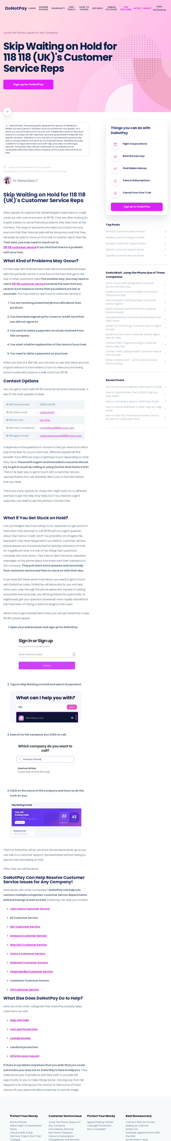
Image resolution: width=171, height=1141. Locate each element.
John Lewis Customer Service (30, 909)
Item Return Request (61, 1132)
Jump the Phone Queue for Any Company (30, 33)
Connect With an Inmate (140, 1122)
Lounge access (20, 1038)
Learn (32, 8)
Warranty (58, 8)
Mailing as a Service (137, 1125)
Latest (137, 8)
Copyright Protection (99, 1125)
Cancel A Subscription (61, 1136)
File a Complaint (96, 1129)
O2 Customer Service (24, 990)
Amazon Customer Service (28, 936)
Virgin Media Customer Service (31, 971)
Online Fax (132, 1129)
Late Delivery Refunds (61, 1129)
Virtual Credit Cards (21, 1132)
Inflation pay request (24, 1056)
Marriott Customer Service (28, 945)
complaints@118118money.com (57, 428)
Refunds (97, 8)
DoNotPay (16, 8)
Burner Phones (43, 8)
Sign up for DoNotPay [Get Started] (28, 84)
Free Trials (71, 8)
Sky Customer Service (25, 927)
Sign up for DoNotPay (137, 206)
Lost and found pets (24, 1029)
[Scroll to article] (7, 111)
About (147, 8)
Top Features (126, 8)
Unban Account (111, 8)
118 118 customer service (20, 247)
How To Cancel (84, 8)
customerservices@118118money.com (61, 435)
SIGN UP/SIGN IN (159, 8)
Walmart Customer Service (29, 963)
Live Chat (45, 420)
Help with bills (19, 1020)
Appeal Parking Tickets (100, 1122)
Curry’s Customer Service (27, 954)
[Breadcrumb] (5, 167)
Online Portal (47, 412)
